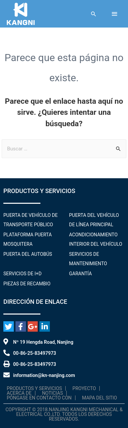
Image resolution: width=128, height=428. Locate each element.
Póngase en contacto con (39, 397)
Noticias (52, 393)
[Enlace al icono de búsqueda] (93, 14)
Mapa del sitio (99, 397)
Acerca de (19, 393)
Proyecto (84, 388)
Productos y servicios (34, 388)
